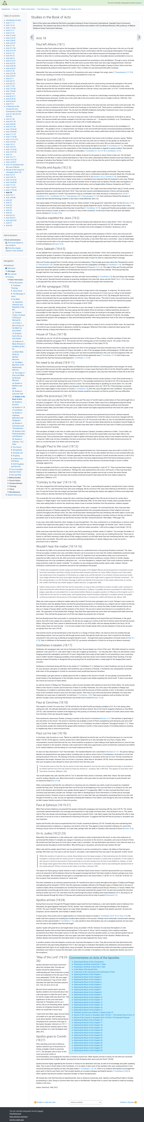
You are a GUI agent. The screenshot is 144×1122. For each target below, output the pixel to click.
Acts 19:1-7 (10, 195)
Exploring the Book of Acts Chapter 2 (87, 977)
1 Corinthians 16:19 (92, 208)
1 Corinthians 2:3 (105, 277)
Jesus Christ (17, 291)
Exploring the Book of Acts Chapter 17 (88, 1023)
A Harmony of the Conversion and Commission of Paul (94, 972)
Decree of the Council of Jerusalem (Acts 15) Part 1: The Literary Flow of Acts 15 (104, 1015)
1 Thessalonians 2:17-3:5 (123, 72)
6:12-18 (102, 151)
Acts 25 (9, 213)
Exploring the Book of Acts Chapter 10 (88, 997)
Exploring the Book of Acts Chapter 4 (87, 982)
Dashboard (6, 9)
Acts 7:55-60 (11, 91)
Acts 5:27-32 (11, 73)
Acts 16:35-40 (11, 182)
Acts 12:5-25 (11, 142)
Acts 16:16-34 (11, 180)
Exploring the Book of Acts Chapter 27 (88, 1048)
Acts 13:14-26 (11, 149)
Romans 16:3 (99, 177)
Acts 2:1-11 (10, 30)
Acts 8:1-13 (10, 94)
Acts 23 (9, 208)
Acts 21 (9, 203)
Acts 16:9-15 (11, 177)
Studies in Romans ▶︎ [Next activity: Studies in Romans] (128, 1102)
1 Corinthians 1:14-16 (82, 358)
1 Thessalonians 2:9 (72, 196)
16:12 (116, 916)
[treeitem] (14, 245)
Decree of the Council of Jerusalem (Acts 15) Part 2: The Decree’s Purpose (101, 1018)
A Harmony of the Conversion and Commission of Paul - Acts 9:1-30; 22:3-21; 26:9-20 (14, 111)
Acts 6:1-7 (10, 79)
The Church (17, 447)
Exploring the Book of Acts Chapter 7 (87, 990)
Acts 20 (9, 200)
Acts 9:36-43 (11, 124)
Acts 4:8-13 (10, 58)
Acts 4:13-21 (11, 61)
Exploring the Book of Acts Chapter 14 (88, 1007)
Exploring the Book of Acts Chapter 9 (87, 995)
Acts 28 (9, 225)
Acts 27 (9, 223)
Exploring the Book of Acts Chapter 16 (88, 1020)
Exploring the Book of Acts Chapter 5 (87, 985)
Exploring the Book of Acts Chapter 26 (88, 1045)
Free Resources (43, 9)
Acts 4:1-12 (10, 53)
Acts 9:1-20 (10, 119)
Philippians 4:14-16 (95, 267)
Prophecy (16, 456)
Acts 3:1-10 (10, 46)
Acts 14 (9, 155)
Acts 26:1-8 (10, 215)
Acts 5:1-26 (10, 71)
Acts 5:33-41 (11, 76)
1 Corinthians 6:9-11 (114, 146)
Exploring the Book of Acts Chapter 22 (88, 1035)
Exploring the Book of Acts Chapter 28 (88, 1050)
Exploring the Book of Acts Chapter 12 (88, 1002)
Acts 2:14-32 (11, 35)
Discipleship (17, 450)
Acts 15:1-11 (11, 157)
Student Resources (14, 495)
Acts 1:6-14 (10, 25)
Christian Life (18, 453)
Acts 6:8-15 (10, 81)
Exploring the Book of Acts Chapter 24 (88, 1040)
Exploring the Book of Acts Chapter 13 (88, 1005)
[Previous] (32, 37)
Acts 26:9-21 (11, 218)
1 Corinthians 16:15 (108, 355)
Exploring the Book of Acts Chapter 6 (87, 987)
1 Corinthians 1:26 (84, 695)
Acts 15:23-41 (11, 162)
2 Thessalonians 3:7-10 (89, 196)
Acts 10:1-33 (11, 127)
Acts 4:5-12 (10, 56)
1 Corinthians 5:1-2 (92, 151)
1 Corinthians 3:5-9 (107, 916)
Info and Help (16, 475)
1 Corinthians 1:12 (66, 921)
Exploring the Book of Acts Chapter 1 (87, 974)
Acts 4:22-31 (11, 63)
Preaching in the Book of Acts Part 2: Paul (89, 967)
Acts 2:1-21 (10, 33)
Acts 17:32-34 (11, 190)
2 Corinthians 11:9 (113, 265)
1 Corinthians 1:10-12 (88, 1069)
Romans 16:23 (97, 698)
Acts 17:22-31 (11, 187)
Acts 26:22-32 (11, 220)
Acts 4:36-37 (11, 68)
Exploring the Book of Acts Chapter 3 (87, 979)
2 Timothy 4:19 (109, 177)
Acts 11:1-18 (11, 134)
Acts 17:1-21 (11, 185)
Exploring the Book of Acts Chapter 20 (88, 1030)
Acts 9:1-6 (10, 104)
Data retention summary (19, 1117)
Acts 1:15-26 (11, 28)
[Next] (139, 37)
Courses (15, 9)
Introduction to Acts (13, 20)
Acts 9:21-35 (11, 122)
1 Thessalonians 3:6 (44, 265)
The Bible (54, 9)
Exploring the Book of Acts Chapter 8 (87, 992)
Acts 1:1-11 (10, 23)
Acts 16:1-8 (10, 175)
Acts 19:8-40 (11, 198)
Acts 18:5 (120, 279)
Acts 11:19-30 (11, 137)
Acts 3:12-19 (11, 51)
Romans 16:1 (105, 718)
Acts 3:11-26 (11, 48)
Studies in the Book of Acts (71, 9)
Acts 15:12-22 (11, 160)
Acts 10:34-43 (11, 129)
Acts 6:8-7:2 (10, 84)
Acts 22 (9, 205)
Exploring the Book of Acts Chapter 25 (88, 1043)
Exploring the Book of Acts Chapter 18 (88, 1025)
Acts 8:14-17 (11, 96)
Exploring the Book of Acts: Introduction (89, 962)
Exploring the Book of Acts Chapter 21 (88, 1033)
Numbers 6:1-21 (113, 752)
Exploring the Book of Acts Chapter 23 (88, 1038)
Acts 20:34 (123, 194)
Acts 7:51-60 (11, 89)
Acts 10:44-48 (11, 132)
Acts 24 (9, 210)
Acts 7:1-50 (10, 86)
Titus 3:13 (123, 916)
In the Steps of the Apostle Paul (85, 969)
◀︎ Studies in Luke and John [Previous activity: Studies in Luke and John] (45, 1102)
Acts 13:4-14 (11, 147)
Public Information (28, 9)
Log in (138, 3)
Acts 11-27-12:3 (12, 139)
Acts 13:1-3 (10, 144)
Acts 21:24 (55, 781)
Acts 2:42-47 (11, 43)
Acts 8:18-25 (11, 99)
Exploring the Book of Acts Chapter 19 (88, 1028)
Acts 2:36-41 (11, 41)
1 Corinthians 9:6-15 (56, 196)
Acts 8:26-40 (11, 101)
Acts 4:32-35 (11, 66)
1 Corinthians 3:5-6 (120, 1071)
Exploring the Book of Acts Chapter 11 (88, 1000)
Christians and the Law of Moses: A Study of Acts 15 (93, 1012)
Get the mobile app (17, 1120)
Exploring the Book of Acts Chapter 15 (88, 1010)
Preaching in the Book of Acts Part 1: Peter (90, 964)
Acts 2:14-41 (11, 38)
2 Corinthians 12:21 (113, 151)
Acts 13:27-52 (11, 152)
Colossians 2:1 (111, 895)
